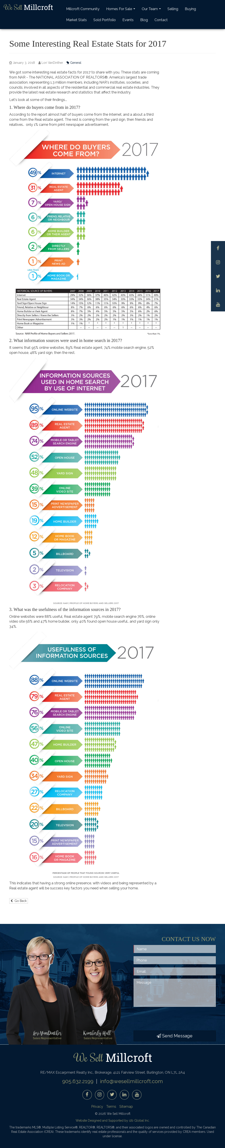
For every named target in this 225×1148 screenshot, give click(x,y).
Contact (161, 20)
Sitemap (126, 1106)
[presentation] (167, 1018)
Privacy (97, 1106)
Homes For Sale (121, 10)
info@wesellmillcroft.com (131, 1081)
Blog (144, 20)
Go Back (19, 901)
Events (128, 20)
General (74, 63)
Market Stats (76, 20)
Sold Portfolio (104, 20)
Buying (190, 9)
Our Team (152, 10)
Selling (172, 9)
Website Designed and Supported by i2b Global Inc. (113, 1120)
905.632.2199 (77, 1081)
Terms (111, 1106)
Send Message (174, 1035)
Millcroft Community (83, 9)
